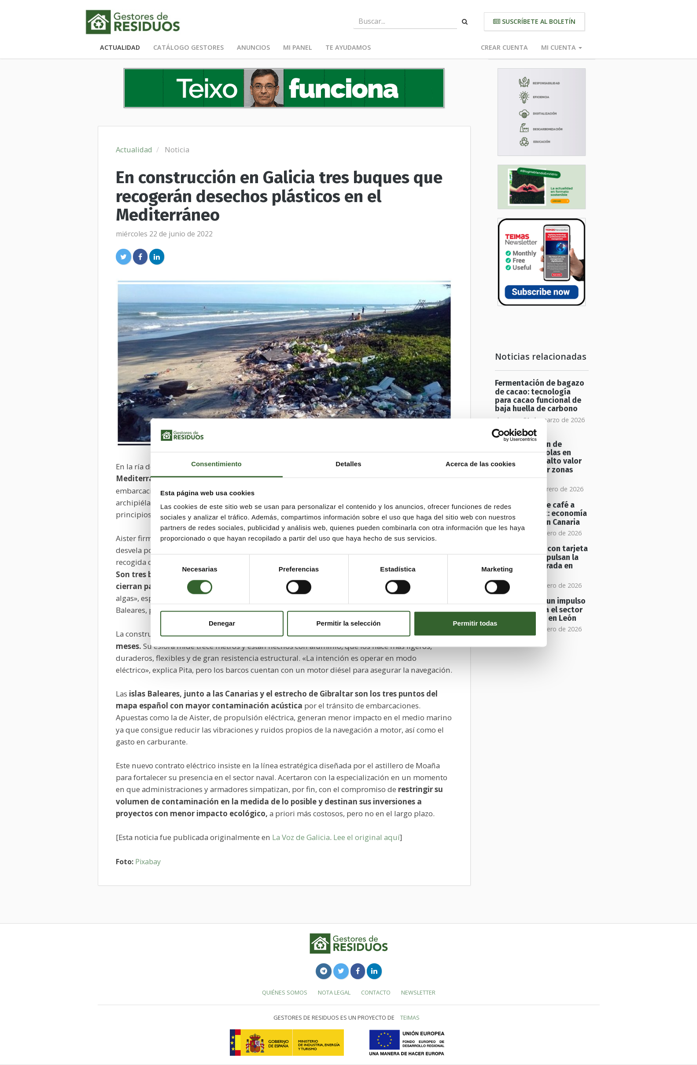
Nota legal (334, 992)
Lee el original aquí (366, 837)
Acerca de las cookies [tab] (481, 464)
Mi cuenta (561, 47)
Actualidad (120, 47)
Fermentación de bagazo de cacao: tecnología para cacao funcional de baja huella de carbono (539, 396)
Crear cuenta (504, 47)
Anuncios (253, 47)
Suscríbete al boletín (534, 21)
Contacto (376, 992)
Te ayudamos (348, 47)
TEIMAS (410, 1017)
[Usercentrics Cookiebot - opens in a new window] (498, 435)
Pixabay (148, 861)
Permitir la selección (349, 623)
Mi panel (297, 47)
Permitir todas (475, 623)
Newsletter (418, 992)
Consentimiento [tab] (216, 464)
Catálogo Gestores (188, 47)
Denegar (222, 623)
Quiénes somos (284, 992)
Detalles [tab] (348, 464)
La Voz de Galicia (301, 837)
